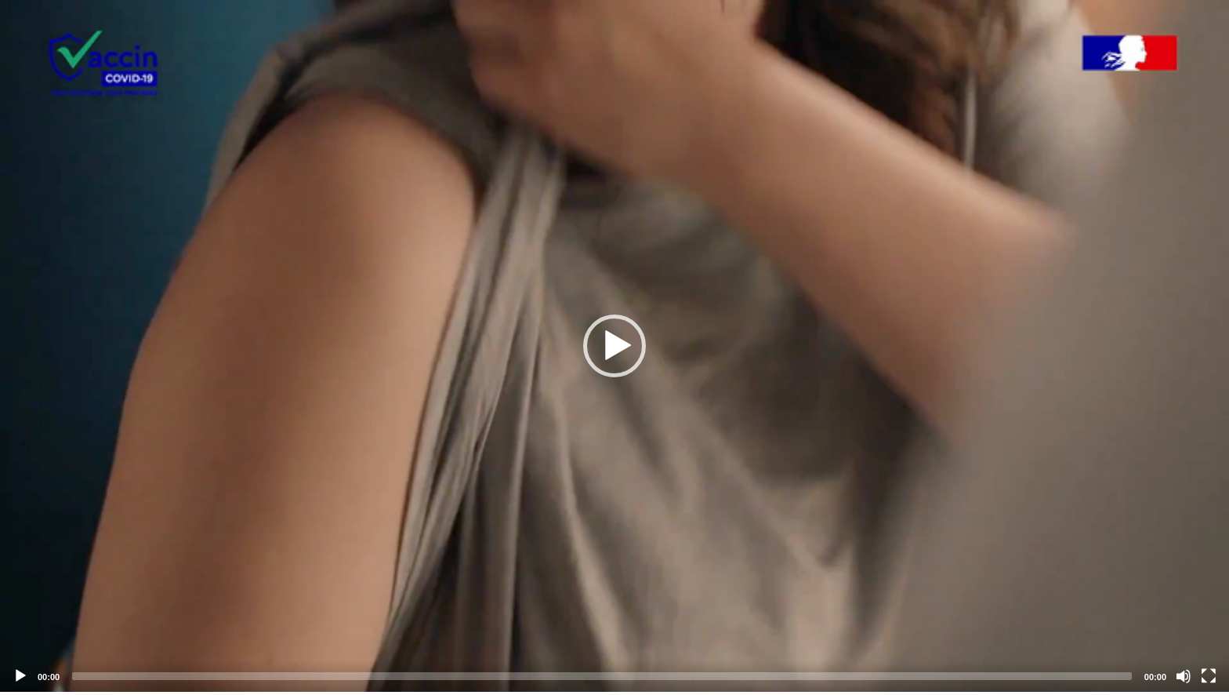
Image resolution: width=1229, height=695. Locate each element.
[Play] (20, 676)
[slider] (602, 676)
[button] (614, 346)
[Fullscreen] (1208, 676)
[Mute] (1183, 676)
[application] (614, 346)
